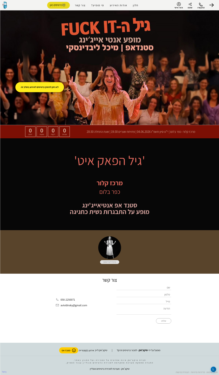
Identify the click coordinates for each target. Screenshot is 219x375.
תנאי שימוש (211, 372)
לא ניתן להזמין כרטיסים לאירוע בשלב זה (39, 87)
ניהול (4, 371)
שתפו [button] (190, 7)
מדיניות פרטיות (198, 372)
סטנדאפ (68, 350)
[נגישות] (213, 369)
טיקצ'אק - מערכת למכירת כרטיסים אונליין (109, 368)
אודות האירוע (118, 5)
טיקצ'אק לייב (101, 350)
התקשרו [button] (200, 7)
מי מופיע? (97, 5)
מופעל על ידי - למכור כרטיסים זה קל (138, 350)
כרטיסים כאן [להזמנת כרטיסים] (56, 5)
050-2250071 (67, 299)
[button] (211, 5)
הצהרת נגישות (182, 372)
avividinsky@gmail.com (73, 305)
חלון (135, 5)
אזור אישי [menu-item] (178, 5)
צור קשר (80, 5)
